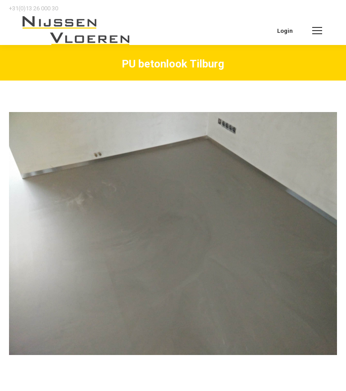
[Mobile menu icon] (317, 30)
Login (285, 30)
